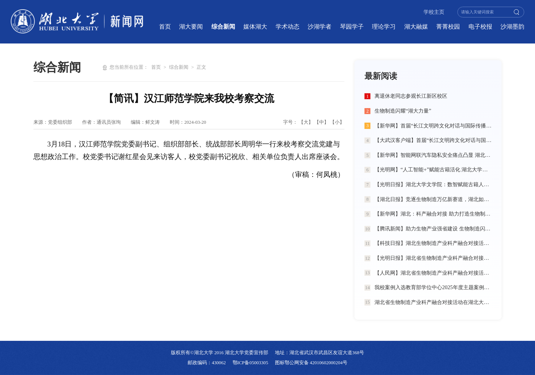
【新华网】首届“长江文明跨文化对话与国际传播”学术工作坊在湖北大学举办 (433, 126)
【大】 (306, 122)
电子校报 (480, 26)
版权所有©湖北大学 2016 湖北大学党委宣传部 (219, 352)
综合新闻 (223, 26)
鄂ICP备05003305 (250, 362)
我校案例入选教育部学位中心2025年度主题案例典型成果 (433, 287)
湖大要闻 (191, 26)
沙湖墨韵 (512, 26)
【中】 (321, 122)
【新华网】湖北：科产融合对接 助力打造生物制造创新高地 (433, 214)
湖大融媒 (416, 26)
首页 (165, 26)
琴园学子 (352, 26)
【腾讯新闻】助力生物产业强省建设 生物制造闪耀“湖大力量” (433, 229)
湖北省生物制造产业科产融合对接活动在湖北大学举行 (433, 302)
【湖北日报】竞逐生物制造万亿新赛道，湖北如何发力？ (433, 199)
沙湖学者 (319, 26)
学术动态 (287, 26)
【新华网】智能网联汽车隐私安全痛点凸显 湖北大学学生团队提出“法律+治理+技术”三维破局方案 (433, 155)
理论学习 (384, 26)
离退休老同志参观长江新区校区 (410, 96)
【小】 (337, 122)
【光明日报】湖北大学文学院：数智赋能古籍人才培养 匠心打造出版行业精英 (433, 184)
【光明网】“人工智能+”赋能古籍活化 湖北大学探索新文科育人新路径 (433, 169)
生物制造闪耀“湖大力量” (402, 111)
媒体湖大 (255, 26)
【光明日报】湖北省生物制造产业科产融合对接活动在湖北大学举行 (433, 258)
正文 (201, 67)
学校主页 (434, 12)
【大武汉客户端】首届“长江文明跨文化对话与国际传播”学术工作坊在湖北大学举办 (433, 140)
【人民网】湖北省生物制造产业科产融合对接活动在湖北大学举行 (433, 273)
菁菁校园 (448, 26)
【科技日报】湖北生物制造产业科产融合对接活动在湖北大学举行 (433, 243)
